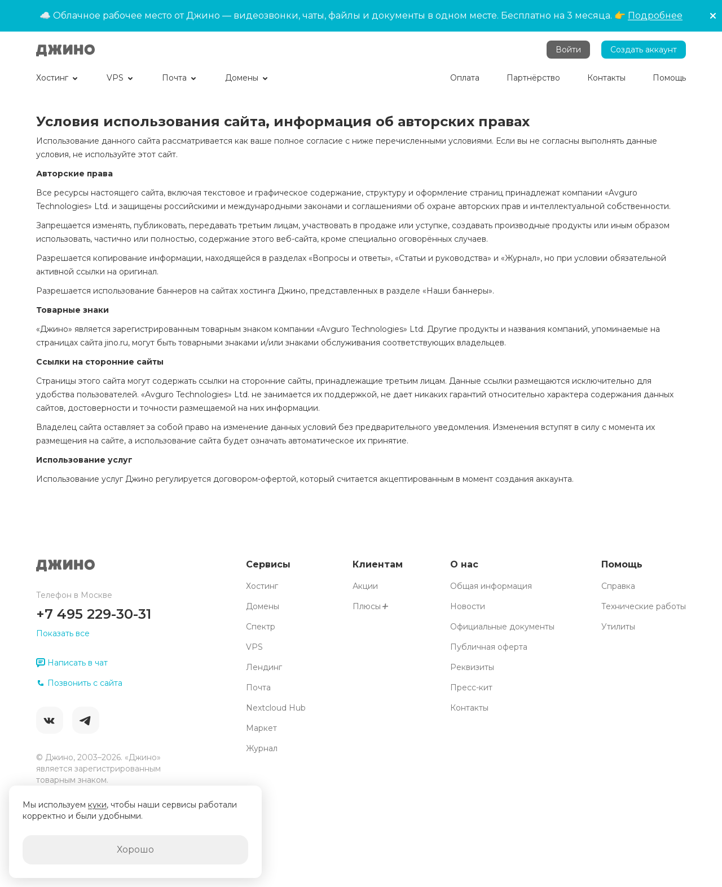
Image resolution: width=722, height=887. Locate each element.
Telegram (85, 720)
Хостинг (262, 586)
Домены (262, 606)
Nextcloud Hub (276, 708)
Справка (618, 586)
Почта (258, 687)
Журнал (262, 748)
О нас (464, 564)
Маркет (261, 728)
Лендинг (264, 667)
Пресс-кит (471, 687)
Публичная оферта (488, 647)
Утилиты (618, 627)
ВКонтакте (49, 720)
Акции (365, 586)
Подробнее (655, 15)
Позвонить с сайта (79, 683)
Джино (65, 49)
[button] (712, 15)
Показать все (63, 633)
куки (97, 805)
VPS (254, 647)
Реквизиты (472, 667)
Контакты (469, 708)
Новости (467, 606)
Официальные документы (502, 627)
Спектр (260, 627)
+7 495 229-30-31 (93, 614)
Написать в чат (72, 663)
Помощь (621, 564)
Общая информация (491, 586)
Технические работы (643, 606)
